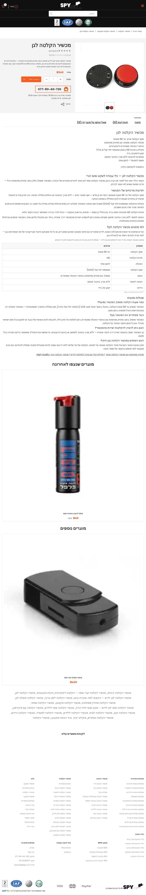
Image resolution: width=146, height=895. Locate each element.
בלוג (32, 778)
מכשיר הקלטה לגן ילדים (61, 813)
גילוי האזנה (139, 834)
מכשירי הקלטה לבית (101, 712)
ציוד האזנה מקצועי (61, 717)
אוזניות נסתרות (28, 787)
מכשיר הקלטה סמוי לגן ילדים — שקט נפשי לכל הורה (105, 707)
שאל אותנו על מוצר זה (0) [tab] (91, 122)
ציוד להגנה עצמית (27, 813)
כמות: (68, 79)
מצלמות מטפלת (137, 796)
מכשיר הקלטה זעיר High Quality (52, 354)
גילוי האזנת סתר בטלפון (134, 852)
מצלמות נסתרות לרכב (135, 792)
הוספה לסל (34, 79)
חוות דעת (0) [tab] (120, 122)
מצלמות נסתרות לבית (135, 783)
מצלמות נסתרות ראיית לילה (133, 809)
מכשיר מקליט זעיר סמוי (73, 677)
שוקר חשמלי (29, 817)
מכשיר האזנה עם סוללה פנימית (95, 796)
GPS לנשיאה (102, 847)
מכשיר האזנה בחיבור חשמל (96, 800)
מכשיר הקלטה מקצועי (106, 31)
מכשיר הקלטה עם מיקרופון (28, 707)
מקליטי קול (80, 717)
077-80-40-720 (49, 89)
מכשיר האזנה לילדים (99, 809)
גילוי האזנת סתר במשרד (134, 843)
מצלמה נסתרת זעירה (135, 817)
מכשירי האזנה (101, 778)
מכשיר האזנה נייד (100, 783)
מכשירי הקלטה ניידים (23, 712)
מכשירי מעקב (29, 783)
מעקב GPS (102, 842)
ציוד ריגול (30, 826)
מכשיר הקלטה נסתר (42, 702)
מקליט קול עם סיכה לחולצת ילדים (87, 354)
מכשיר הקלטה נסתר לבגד (61, 809)
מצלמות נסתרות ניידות (135, 805)
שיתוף (68, 104)
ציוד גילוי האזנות (137, 856)
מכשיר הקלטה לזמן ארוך (58, 697)
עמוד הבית (137, 31)
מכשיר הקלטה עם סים (62, 822)
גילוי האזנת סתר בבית (135, 839)
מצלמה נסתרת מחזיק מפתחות (131, 826)
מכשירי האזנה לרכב (99, 805)
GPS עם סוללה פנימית (98, 852)
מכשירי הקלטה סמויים (62, 800)
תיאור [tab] (137, 122)
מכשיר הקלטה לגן (25, 692)
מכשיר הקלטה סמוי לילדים (59, 707)
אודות (32, 847)
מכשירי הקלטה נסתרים (100, 717)
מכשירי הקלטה (124, 31)
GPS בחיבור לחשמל (99, 856)
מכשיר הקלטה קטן (124, 712)
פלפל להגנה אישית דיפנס (73, 513)
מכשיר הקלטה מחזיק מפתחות (98, 702)
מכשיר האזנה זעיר (100, 813)
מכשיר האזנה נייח (100, 787)
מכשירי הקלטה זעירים (62, 805)
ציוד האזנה (30, 805)
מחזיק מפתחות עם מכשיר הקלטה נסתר (125, 354)
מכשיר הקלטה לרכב (63, 817)
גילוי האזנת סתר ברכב (135, 847)
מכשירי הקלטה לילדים (75, 712)
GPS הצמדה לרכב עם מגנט (96, 860)
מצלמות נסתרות (27, 800)
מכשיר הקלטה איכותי (119, 692)
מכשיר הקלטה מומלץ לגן (29, 697)
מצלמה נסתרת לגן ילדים (134, 822)
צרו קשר (31, 852)
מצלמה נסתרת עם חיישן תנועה (131, 813)
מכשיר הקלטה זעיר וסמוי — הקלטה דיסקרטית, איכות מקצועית (71, 692)
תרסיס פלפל (29, 822)
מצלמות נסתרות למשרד (134, 787)
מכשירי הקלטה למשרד (49, 712)
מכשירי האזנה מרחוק (98, 817)
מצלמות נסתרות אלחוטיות (133, 800)
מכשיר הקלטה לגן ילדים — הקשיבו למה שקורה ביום (102, 697)
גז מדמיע (67, 852)
